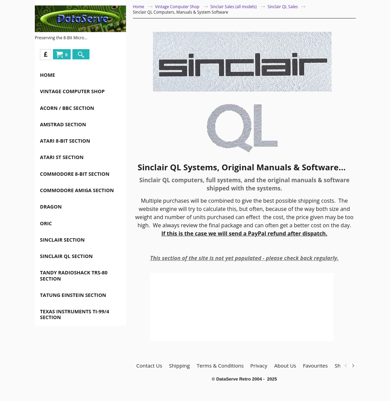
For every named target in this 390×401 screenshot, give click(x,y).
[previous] (346, 365)
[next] (353, 365)
